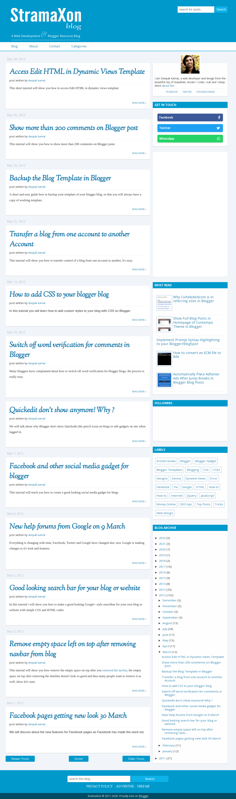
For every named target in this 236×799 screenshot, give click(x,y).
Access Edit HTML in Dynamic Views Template (77, 72)
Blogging (193, 470)
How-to (162, 495)
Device (176, 478)
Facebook (172, 91)
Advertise (125, 787)
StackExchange (205, 91)
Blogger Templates (170, 470)
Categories (79, 46)
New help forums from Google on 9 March (67, 527)
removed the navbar (114, 670)
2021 (162, 544)
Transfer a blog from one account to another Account (69, 240)
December (170, 600)
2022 (162, 538)
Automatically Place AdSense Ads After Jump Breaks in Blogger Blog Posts (196, 378)
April (166, 646)
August (168, 623)
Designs (162, 478)
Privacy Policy (99, 787)
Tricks (219, 504)
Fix (176, 487)
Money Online (166, 504)
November (170, 606)
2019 (162, 555)
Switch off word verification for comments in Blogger (69, 350)
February (169, 745)
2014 (162, 584)
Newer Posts (20, 759)
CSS (206, 470)
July (165, 629)
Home (78, 759)
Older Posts (136, 759)
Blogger (185, 461)
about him (168, 85)
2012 (162, 595)
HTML (200, 487)
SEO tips (186, 504)
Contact (54, 46)
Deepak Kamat (36, 80)
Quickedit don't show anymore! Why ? (61, 410)
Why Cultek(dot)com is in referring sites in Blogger (193, 299)
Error (213, 478)
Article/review (166, 461)
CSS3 (216, 470)
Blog (14, 46)
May (166, 640)
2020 (162, 549)
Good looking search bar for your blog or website (74, 589)
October (168, 611)
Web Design (165, 513)
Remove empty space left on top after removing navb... (187, 731)
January (168, 751)
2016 (162, 572)
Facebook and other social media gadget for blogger (68, 472)
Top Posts (203, 504)
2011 (162, 758)
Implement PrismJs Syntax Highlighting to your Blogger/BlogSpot (188, 342)
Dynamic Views (196, 478)
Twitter (187, 91)
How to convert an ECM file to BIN (197, 354)
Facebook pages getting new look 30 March (68, 716)
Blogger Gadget (205, 461)
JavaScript (207, 495)
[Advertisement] (190, 213)
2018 (162, 561)
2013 (162, 589)
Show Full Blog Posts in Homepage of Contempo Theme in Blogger (193, 322)
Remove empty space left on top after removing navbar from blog (72, 649)
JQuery (191, 495)
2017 (162, 566)
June (166, 635)
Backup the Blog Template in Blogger (60, 179)
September (171, 617)
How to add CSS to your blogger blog (59, 295)
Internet (177, 495)
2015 (162, 578)
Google (187, 487)
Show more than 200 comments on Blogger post (73, 128)
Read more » (139, 102)
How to (214, 487)
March (167, 652)
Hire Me (143, 787)
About (33, 46)
